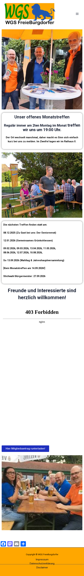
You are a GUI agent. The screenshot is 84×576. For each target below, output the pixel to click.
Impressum (42, 559)
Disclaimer (42, 567)
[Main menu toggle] (77, 13)
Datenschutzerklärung (42, 563)
